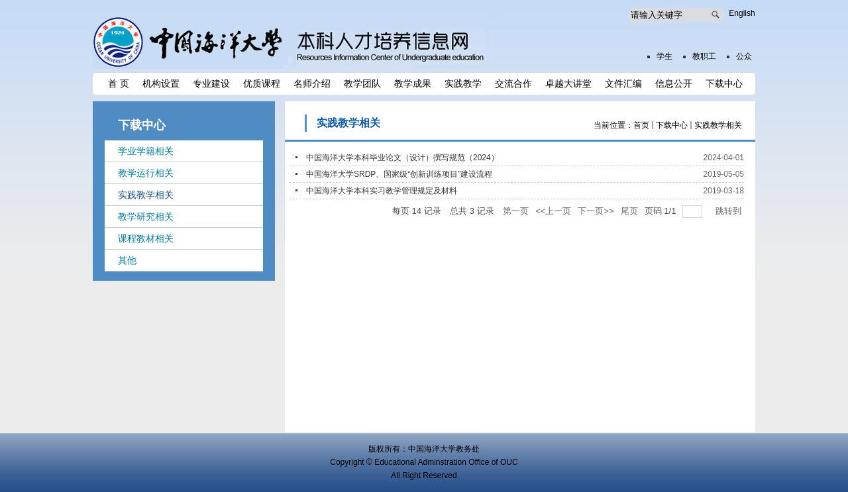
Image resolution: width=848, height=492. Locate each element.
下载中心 (672, 125)
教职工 (704, 56)
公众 (744, 56)
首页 (641, 125)
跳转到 (730, 211)
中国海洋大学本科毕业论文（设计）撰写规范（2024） (402, 157)
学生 (664, 56)
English (742, 13)
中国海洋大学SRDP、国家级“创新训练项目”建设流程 (399, 174)
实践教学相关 (718, 125)
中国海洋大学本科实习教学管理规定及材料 (381, 190)
